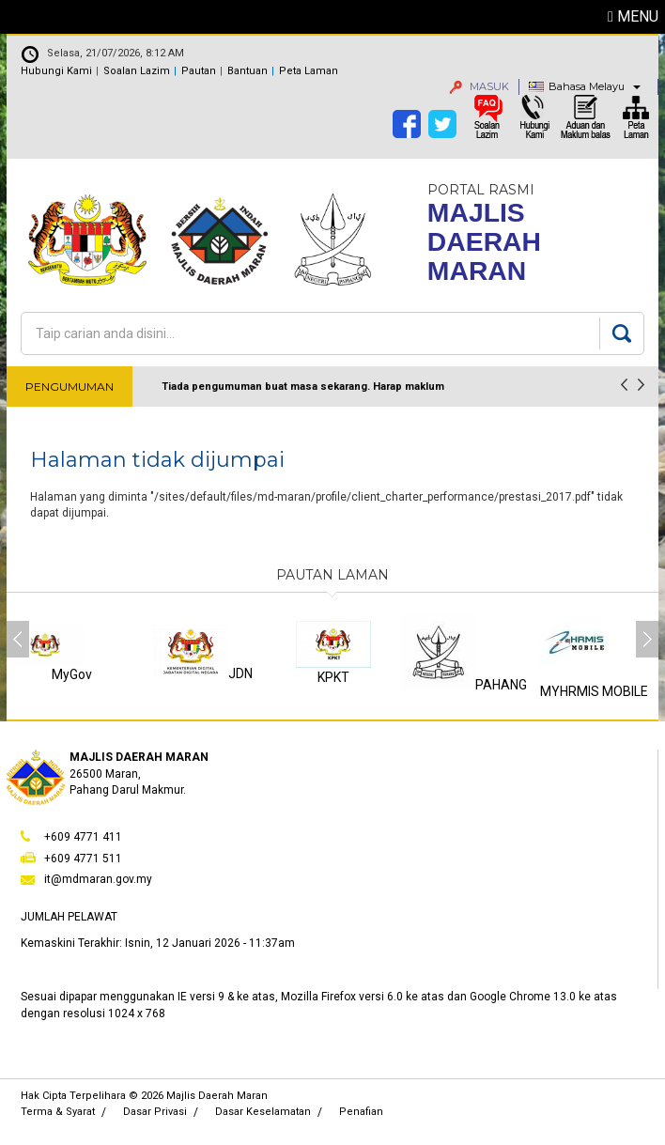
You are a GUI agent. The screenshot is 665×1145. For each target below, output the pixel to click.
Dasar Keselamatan (263, 1112)
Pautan (198, 71)
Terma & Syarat (58, 1112)
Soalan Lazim (136, 71)
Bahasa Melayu (587, 86)
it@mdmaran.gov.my (98, 879)
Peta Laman (308, 71)
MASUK (479, 86)
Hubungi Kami (56, 71)
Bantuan (247, 71)
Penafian (361, 1112)
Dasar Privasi (155, 1112)
